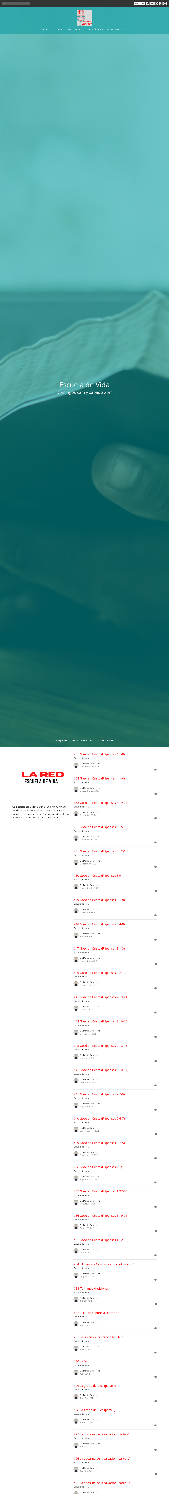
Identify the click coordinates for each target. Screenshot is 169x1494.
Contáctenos (96, 29)
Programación (63, 29)
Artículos (80, 29)
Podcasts (47, 29)
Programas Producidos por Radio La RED (75, 740)
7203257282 (139, 3)
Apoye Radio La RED (117, 29)
